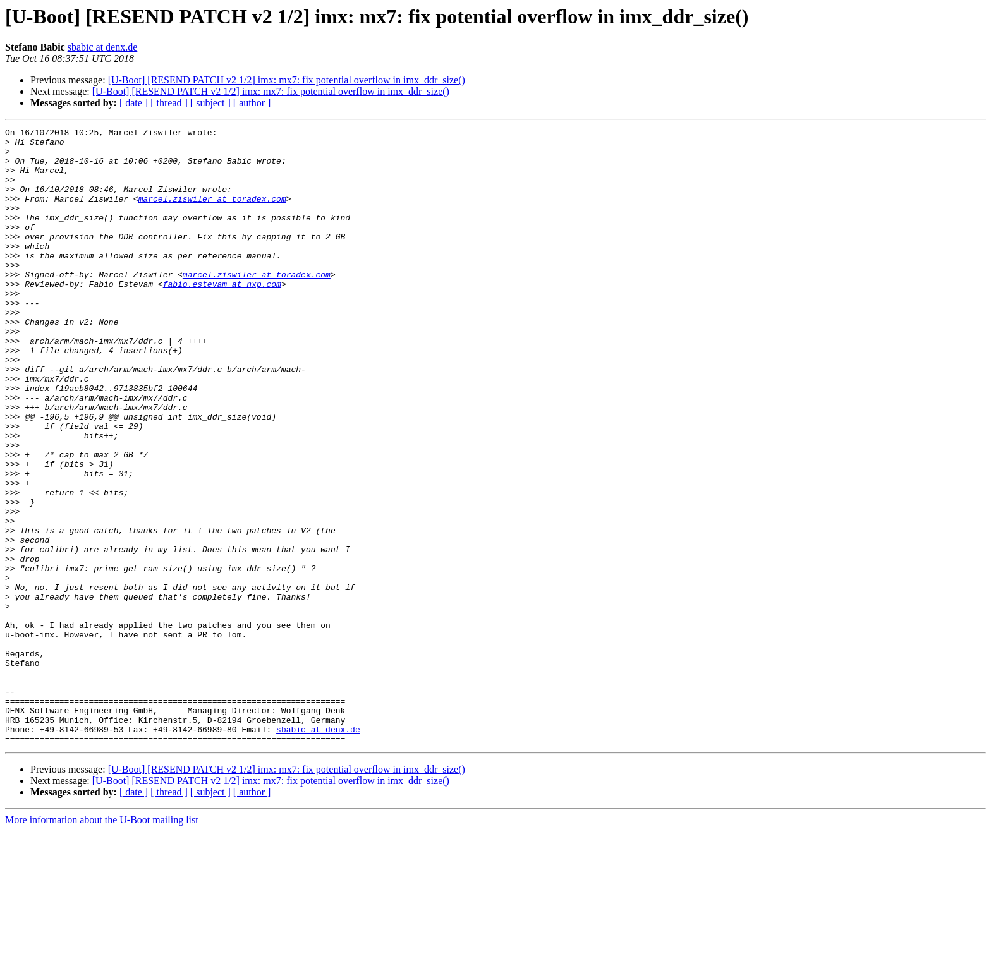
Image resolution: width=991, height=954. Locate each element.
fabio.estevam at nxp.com (222, 316)
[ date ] (133, 102)
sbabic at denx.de (103, 47)
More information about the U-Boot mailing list (101, 943)
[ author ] (252, 102)
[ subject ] (210, 102)
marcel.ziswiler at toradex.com (212, 213)
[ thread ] (169, 102)
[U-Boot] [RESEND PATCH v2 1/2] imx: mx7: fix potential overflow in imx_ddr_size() (286, 80)
